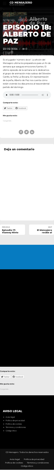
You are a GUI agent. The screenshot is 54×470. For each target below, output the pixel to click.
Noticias (9, 20)
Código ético (11, 431)
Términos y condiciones (16, 427)
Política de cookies (14, 424)
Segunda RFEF (28, 20)
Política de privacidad (15, 421)
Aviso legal (10, 417)
